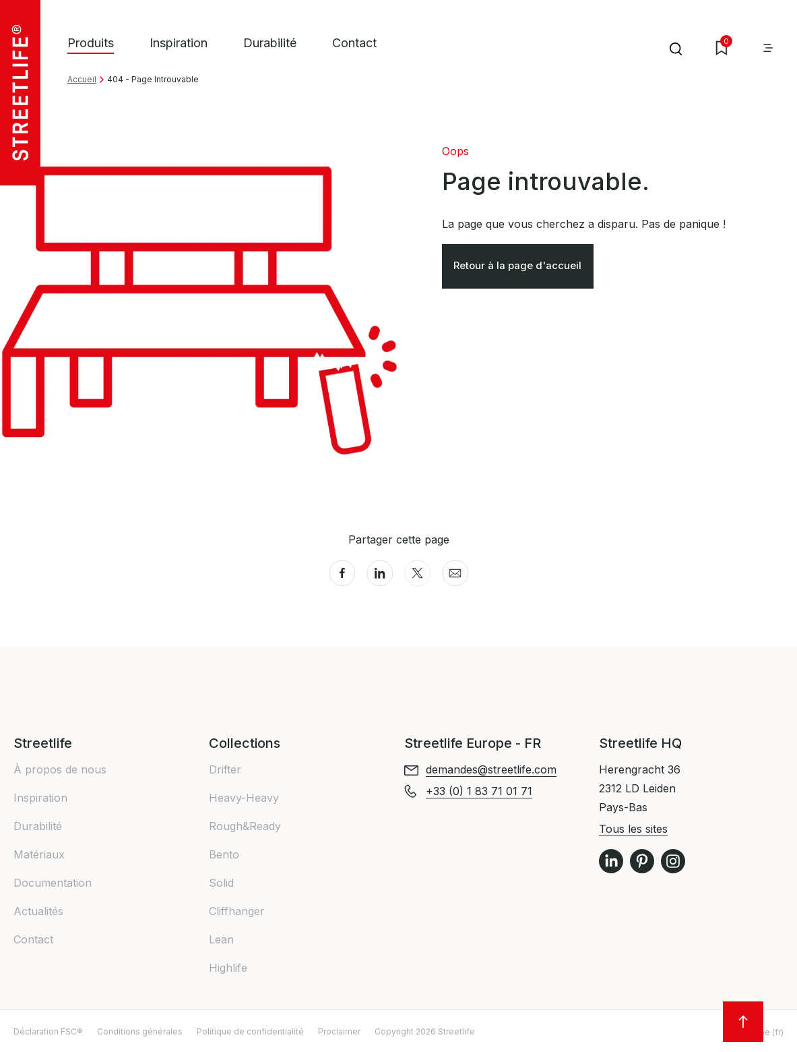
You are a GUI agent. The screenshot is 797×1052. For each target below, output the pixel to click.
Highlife (228, 967)
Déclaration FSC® (48, 1031)
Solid (221, 882)
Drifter (225, 769)
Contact (354, 43)
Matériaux (39, 854)
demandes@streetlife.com (491, 769)
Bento (224, 854)
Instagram (673, 861)
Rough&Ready (245, 826)
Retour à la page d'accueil (522, 268)
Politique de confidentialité (250, 1031)
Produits (90, 43)
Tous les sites (633, 829)
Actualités (38, 911)
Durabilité (269, 43)
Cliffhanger (237, 911)
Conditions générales (140, 1031)
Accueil (81, 79)
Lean (221, 939)
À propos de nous (59, 769)
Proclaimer (339, 1031)
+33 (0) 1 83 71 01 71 (479, 791)
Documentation (52, 882)
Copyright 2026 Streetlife (425, 1031)
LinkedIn (611, 861)
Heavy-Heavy (244, 798)
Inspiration (179, 43)
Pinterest (642, 861)
